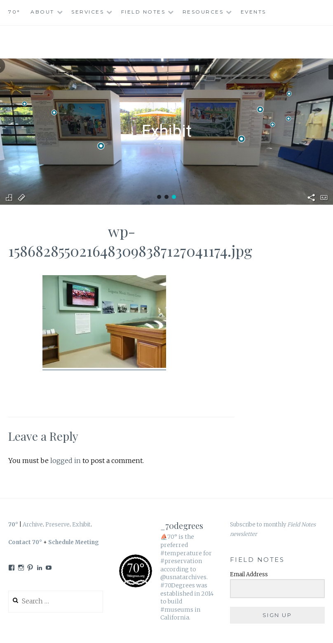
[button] (159, 197)
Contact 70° (25, 542)
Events (253, 12)
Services (87, 12)
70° (14, 12)
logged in (65, 460)
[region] (166, 131)
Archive (33, 524)
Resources (203, 12)
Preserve (57, 524)
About (42, 12)
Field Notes (143, 12)
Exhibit (81, 524)
